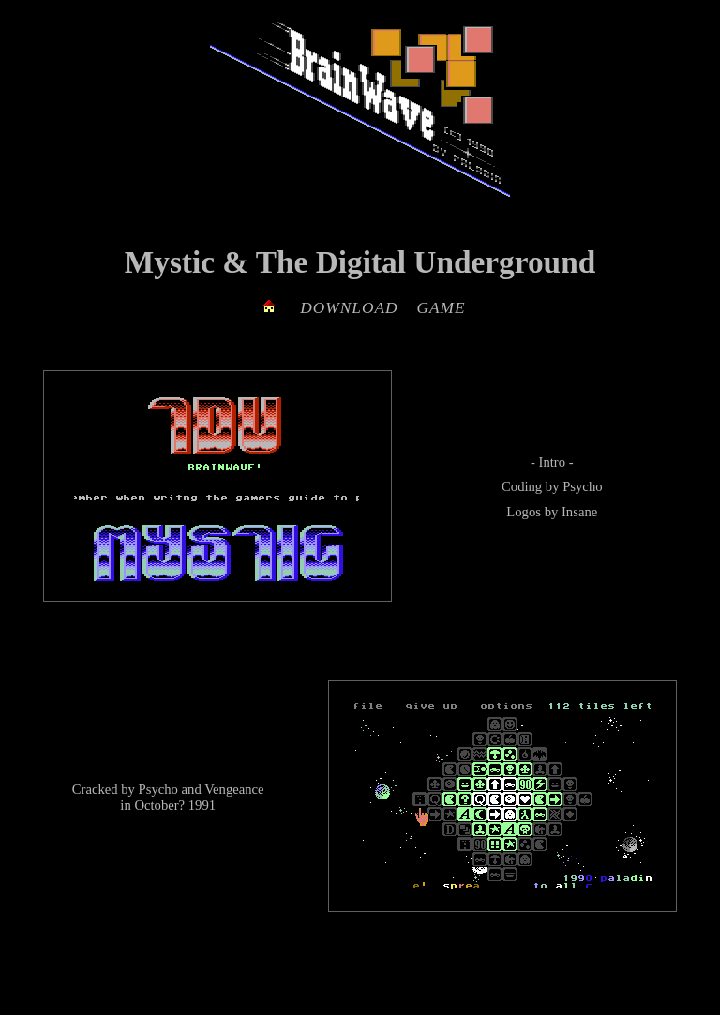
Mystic (170, 262)
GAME (441, 308)
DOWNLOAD (349, 308)
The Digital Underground (425, 262)
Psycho (582, 486)
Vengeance (233, 789)
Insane (579, 511)
